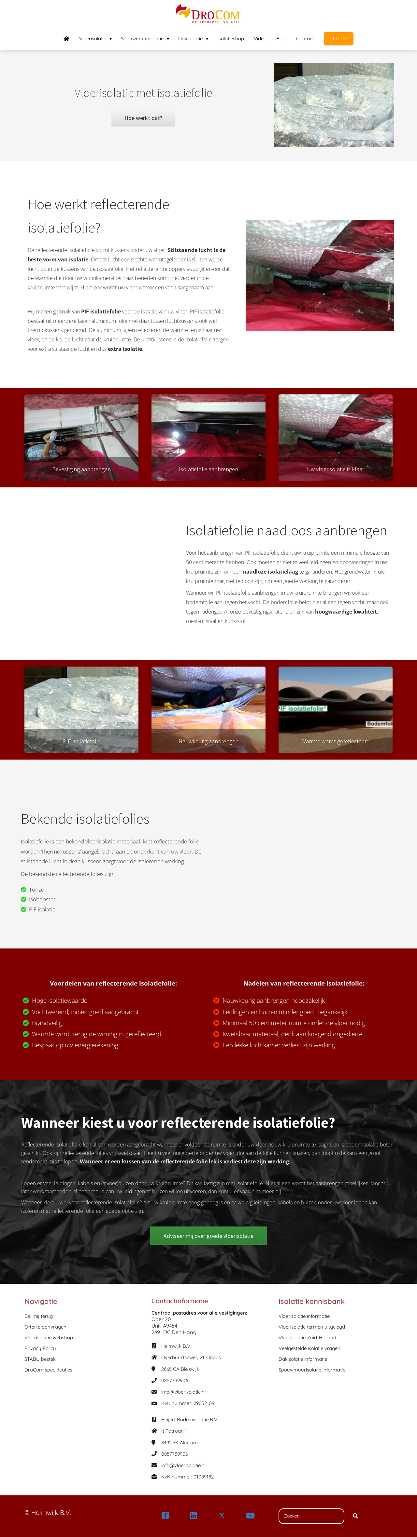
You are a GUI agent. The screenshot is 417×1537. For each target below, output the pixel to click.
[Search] (355, 1516)
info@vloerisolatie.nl (183, 1392)
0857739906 (174, 1380)
